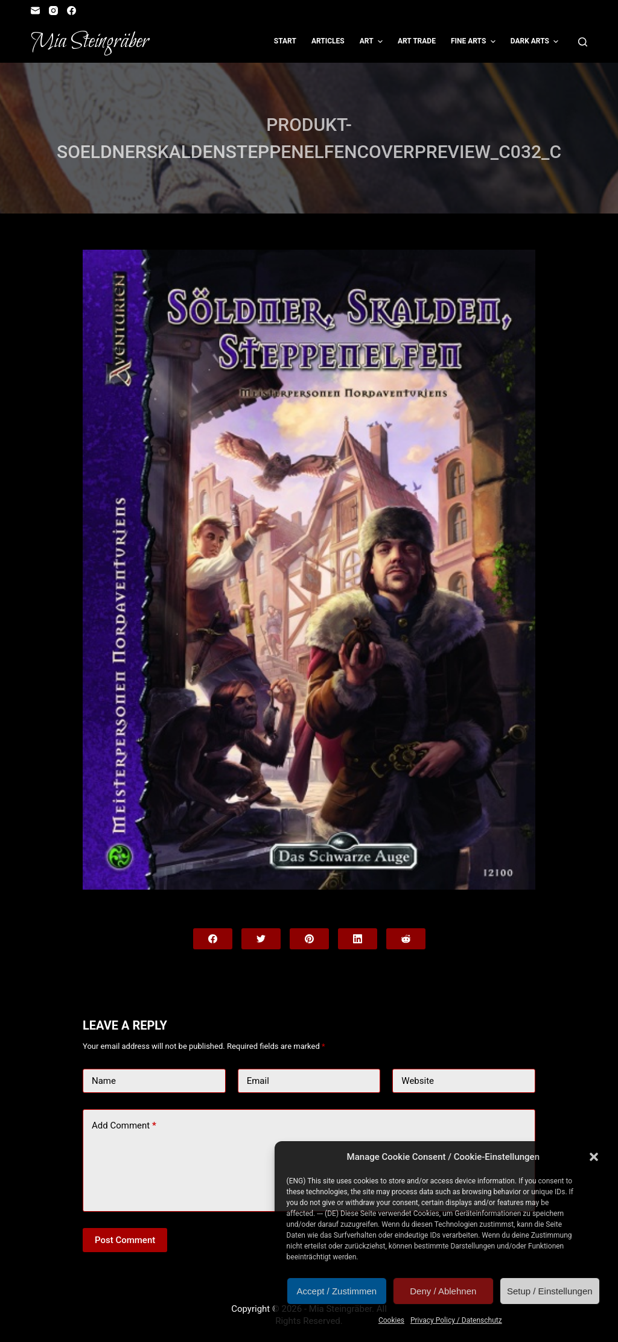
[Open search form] (582, 41)
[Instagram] (53, 10)
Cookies (391, 1320)
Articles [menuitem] (328, 41)
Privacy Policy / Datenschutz (456, 1320)
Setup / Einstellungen (550, 1291)
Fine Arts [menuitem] (475, 41)
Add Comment (124, 1126)
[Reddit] (405, 938)
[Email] (35, 10)
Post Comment (125, 1240)
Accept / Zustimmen (337, 1291)
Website (417, 1080)
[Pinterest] (309, 938)
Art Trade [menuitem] (417, 41)
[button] (594, 1157)
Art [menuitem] (373, 41)
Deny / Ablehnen (443, 1291)
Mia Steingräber (89, 42)
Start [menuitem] (285, 41)
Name (104, 1080)
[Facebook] (71, 10)
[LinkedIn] (357, 938)
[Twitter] (261, 938)
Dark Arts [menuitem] (536, 41)
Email (258, 1080)
